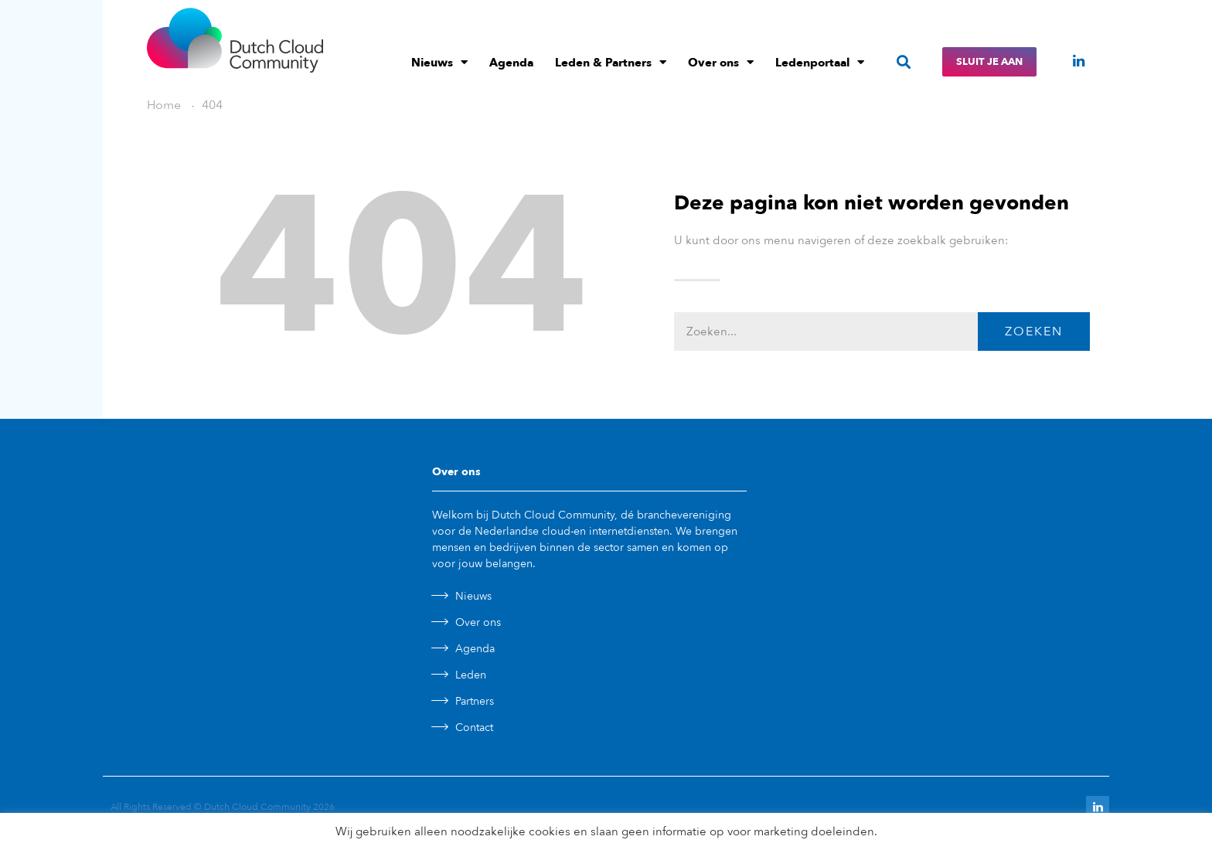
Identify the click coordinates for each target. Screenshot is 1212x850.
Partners (474, 701)
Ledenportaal (819, 62)
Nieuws (439, 62)
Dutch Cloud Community (257, 807)
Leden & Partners (610, 62)
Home (164, 105)
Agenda (511, 62)
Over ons (721, 62)
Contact (474, 727)
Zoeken (1034, 331)
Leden (470, 675)
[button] (903, 62)
